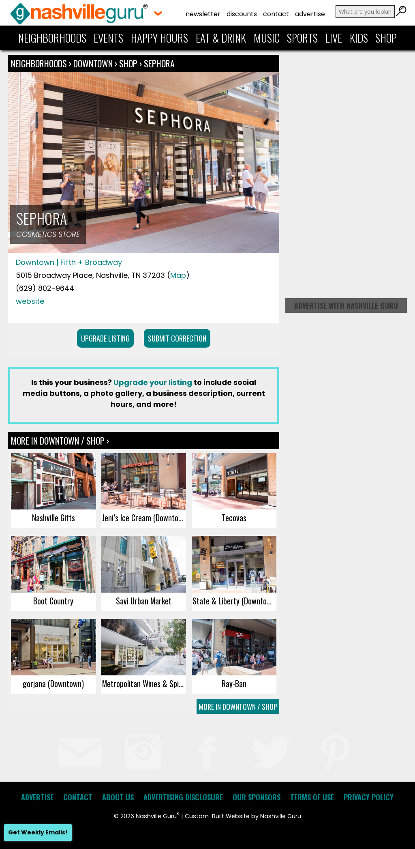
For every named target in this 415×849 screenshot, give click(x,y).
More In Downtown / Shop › (60, 440)
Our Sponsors (256, 797)
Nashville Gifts (53, 518)
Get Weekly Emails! (38, 832)
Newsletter (203, 14)
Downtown (94, 63)
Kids (359, 38)
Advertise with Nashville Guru (346, 305)
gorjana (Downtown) (53, 683)
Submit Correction (177, 338)
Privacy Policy (369, 797)
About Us (118, 797)
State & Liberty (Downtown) (234, 601)
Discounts (242, 14)
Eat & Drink (221, 38)
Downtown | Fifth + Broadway (69, 262)
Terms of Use (312, 797)
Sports (302, 38)
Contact (276, 14)
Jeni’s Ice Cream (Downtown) (144, 518)
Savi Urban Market (143, 601)
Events (108, 38)
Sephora (159, 63)
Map (178, 275)
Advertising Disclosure (183, 797)
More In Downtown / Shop (238, 706)
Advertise (310, 14)
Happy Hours (159, 38)
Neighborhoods (52, 38)
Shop (386, 38)
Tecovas (234, 518)
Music (267, 38)
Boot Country (53, 601)
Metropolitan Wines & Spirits (144, 683)
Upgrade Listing (105, 338)
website (30, 301)
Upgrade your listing (152, 382)
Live (333, 38)
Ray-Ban (234, 683)
